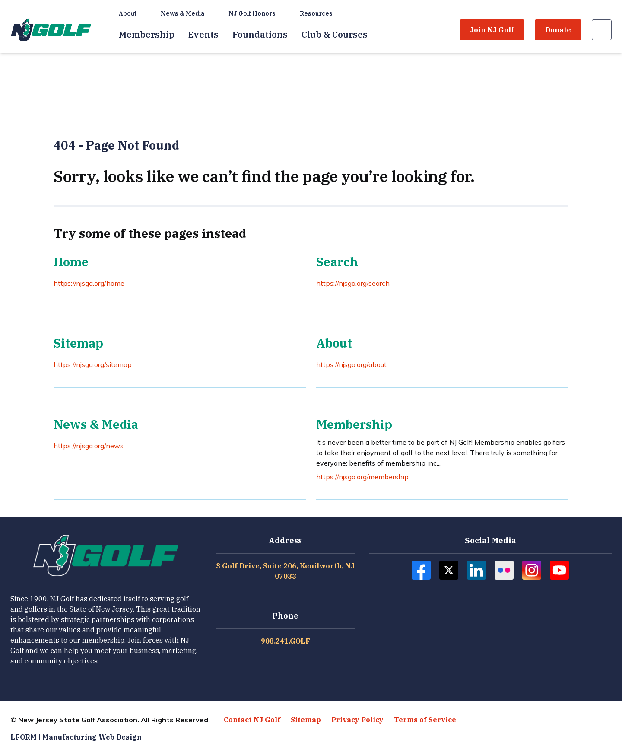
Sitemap (306, 719)
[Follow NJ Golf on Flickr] (504, 570)
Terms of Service (425, 719)
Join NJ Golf (492, 30)
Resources (316, 13)
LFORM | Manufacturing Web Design (76, 737)
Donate (558, 30)
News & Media (182, 13)
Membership (147, 34)
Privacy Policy (357, 719)
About (127, 13)
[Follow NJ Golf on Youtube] (559, 570)
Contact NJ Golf (252, 719)
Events (203, 34)
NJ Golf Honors (252, 13)
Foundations (260, 34)
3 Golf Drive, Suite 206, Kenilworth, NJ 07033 (285, 571)
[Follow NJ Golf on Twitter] (448, 570)
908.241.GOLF (285, 641)
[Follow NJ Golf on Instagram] (531, 570)
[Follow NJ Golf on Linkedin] (476, 570)
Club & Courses (334, 34)
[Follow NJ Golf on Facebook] (421, 570)
